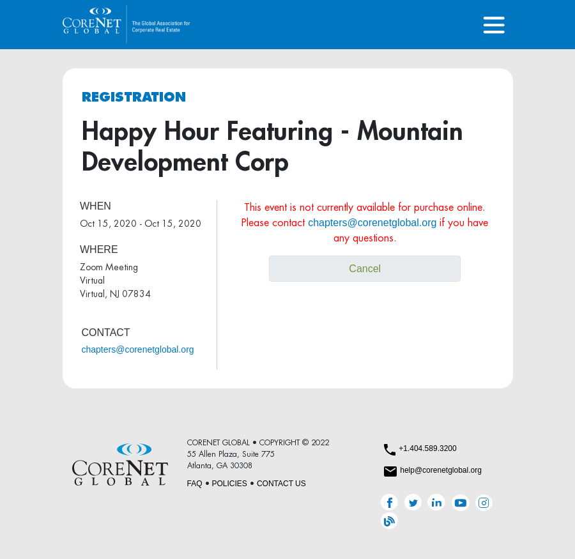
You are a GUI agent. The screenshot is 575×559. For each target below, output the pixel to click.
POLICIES (229, 483)
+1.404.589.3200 (427, 448)
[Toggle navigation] (494, 24)
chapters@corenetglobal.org (138, 349)
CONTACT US (281, 483)
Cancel (365, 268)
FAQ (195, 483)
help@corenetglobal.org (441, 470)
